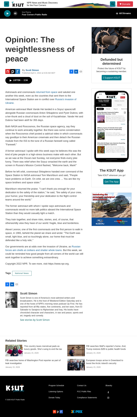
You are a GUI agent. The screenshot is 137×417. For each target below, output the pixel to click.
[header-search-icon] (112, 4)
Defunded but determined (111, 62)
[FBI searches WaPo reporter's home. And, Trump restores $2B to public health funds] (76, 350)
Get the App (112, 181)
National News (22, 273)
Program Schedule (56, 386)
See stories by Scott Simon (35, 319)
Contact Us (81, 386)
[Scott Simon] (11, 300)
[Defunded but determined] (112, 40)
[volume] (15, 13)
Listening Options (56, 392)
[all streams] (123, 13)
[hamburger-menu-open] (6, 4)
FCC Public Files (84, 392)
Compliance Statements (87, 398)
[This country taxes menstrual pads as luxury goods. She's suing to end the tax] (14, 350)
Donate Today (54, 398)
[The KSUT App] (112, 127)
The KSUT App (112, 170)
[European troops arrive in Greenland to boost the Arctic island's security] (76, 364)
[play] (7, 13)
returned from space (46, 92)
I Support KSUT (111, 77)
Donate (126, 4)
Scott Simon (32, 70)
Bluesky (109, 386)
